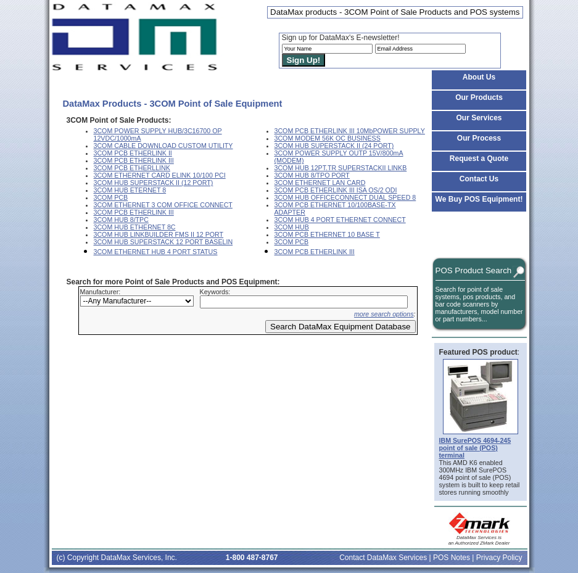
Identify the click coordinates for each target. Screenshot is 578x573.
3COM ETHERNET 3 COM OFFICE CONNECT (163, 204)
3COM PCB (111, 197)
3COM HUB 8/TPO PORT (312, 175)
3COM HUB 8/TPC (121, 219)
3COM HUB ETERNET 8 (130, 190)
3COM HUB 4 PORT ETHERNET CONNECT (340, 219)
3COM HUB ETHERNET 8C (135, 227)
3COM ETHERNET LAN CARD (320, 182)
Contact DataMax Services (383, 557)
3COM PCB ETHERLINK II (133, 153)
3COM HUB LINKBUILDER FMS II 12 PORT (159, 234)
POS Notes (451, 557)
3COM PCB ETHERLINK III (134, 160)
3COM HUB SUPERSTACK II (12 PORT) (153, 182)
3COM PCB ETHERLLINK (132, 167)
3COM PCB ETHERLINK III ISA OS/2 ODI (336, 190)
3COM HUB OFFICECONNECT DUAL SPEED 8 (345, 197)
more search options (384, 314)
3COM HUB (292, 227)
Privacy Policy (499, 557)
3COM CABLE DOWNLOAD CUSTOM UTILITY (163, 145)
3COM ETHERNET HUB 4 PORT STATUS (156, 251)
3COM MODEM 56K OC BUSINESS (328, 138)
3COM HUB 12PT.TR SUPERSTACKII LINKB (341, 167)
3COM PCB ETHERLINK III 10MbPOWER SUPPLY (350, 130)
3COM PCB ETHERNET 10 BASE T (327, 234)
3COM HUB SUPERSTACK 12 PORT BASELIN (163, 241)
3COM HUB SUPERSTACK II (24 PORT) (334, 145)
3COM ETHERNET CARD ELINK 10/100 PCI (160, 175)
